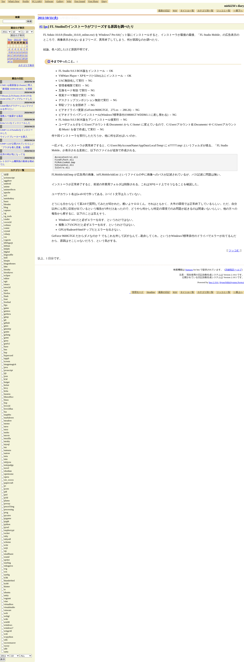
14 (23, 52)
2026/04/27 (29, 112)
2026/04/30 (29, 81)
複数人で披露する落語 (11, 116)
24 (11, 58)
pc (46, 26)
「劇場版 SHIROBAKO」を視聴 (16, 88)
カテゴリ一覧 (17, 170)
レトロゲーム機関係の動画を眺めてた (17, 163)
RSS (175, 10)
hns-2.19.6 (213, 285)
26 (17, 58)
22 (26, 55)
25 (14, 58)
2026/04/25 (29, 126)
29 (26, 58)
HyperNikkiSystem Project (232, 285)
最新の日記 (164, 10)
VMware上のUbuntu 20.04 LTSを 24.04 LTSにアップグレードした (16, 97)
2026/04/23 (29, 151)
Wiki (69, 1)
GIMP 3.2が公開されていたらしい (17, 143)
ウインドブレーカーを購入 (13, 136)
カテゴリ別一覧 (205, 10)
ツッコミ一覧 (223, 10)
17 (11, 55)
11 (14, 52)
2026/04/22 (29, 157)
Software (49, 1)
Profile (26, 1)
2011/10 (17, 39)
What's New (13, 1)
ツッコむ (234, 253)
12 (17, 52)
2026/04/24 (29, 140)
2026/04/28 (29, 102)
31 (11, 61)
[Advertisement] (180, 307)
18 (14, 55)
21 (23, 55)
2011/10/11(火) (48, 18)
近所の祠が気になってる (12, 154)
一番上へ (238, 294)
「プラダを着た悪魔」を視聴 (15, 147)
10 (11, 52)
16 (8, 55)
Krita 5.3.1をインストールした (15, 123)
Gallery (60, 1)
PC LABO (37, 1)
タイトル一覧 (187, 10)
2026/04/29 (29, 92)
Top (3, 1)
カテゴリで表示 (26, 65)
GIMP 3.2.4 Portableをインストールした (16, 131)
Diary (104, 1)
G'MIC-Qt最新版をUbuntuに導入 (16, 85)
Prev (10, 39)
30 (8, 61)
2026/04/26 (29, 119)
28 (23, 58)
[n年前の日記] (69, 18)
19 (17, 55)
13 (20, 52)
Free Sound (80, 1)
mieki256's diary (234, 5)
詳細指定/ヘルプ (233, 272)
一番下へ (238, 10)
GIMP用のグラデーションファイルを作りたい (16, 107)
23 (8, 58)
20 (20, 55)
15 (26, 52)
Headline (151, 294)
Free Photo (93, 1)
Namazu (189, 272)
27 (20, 58)
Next (25, 39)
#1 (41, 26)
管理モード (137, 294)
